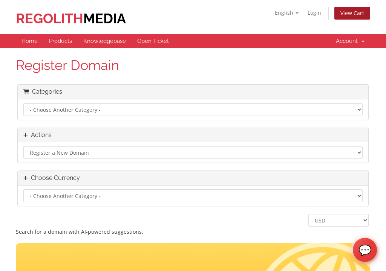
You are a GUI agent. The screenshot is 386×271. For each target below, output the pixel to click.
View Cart (352, 13)
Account (350, 41)
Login (314, 12)
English (287, 12)
